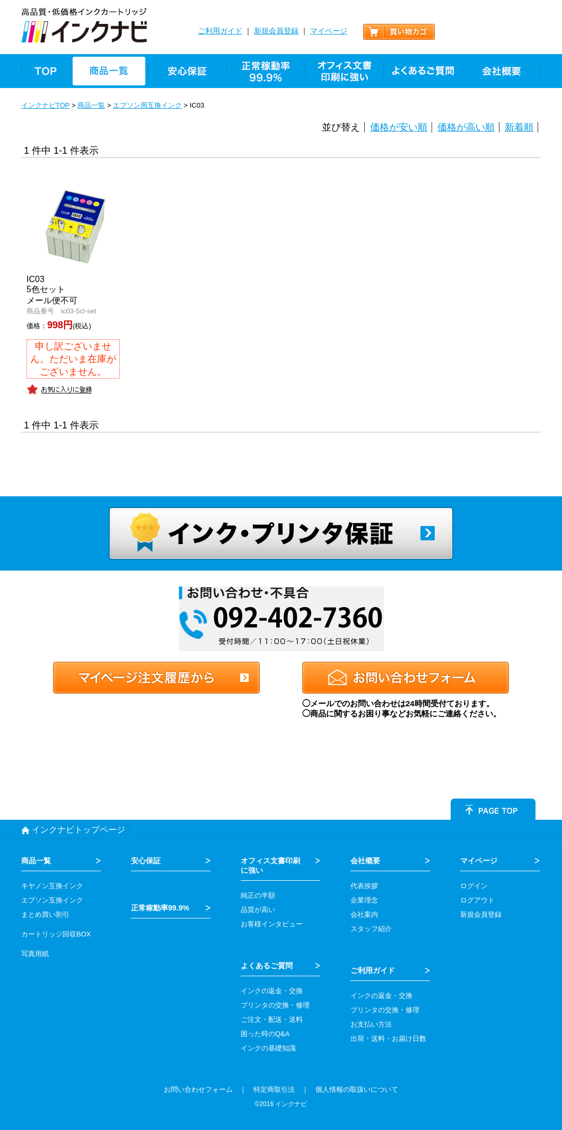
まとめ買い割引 (45, 914)
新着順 (519, 127)
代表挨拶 (364, 886)
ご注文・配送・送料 (272, 1019)
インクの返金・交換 (272, 991)
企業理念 (364, 900)
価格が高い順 (466, 127)
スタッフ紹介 (371, 929)
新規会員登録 (276, 31)
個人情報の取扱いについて (356, 1089)
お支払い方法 (371, 1024)
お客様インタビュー (272, 924)
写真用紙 (35, 954)
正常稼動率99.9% (160, 908)
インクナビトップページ (78, 829)
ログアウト (477, 900)
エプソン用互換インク (147, 105)
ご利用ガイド (220, 31)
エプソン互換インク (52, 900)
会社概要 (365, 860)
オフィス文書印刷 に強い (270, 865)
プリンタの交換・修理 (275, 1005)
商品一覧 (91, 105)
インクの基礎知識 (268, 1048)
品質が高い (258, 910)
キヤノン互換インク (52, 886)
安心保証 (146, 860)
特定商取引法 (274, 1089)
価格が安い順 (398, 127)
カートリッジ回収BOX (56, 934)
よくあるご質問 (267, 965)
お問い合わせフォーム (198, 1089)
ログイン (474, 886)
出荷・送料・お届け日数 (388, 1039)
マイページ (328, 31)
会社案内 (364, 914)
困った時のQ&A (265, 1034)
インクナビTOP (45, 105)
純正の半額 (258, 895)
